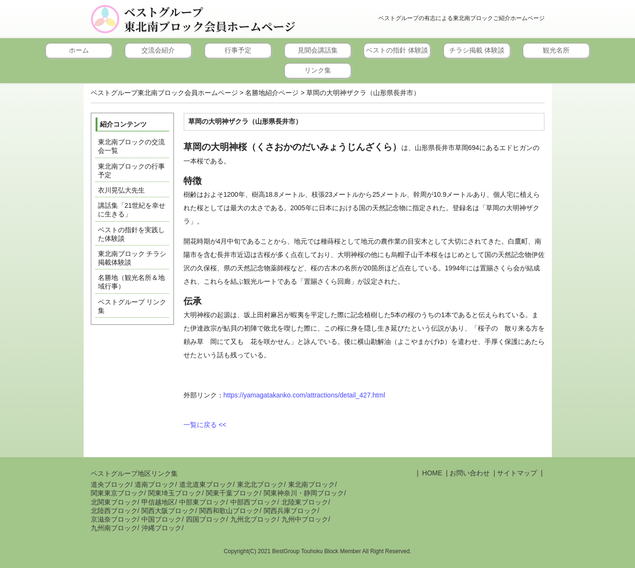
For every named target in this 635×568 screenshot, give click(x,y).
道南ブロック (155, 484)
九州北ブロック (253, 519)
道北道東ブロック (206, 484)
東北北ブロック (260, 484)
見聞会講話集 (318, 50)
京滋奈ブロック (114, 519)
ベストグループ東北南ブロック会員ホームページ (210, 19)
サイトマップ (517, 473)
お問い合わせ (470, 473)
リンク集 (317, 70)
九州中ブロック (304, 519)
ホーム (79, 50)
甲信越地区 (158, 502)
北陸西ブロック (114, 510)
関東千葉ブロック (232, 493)
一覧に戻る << (204, 425)
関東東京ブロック (117, 493)
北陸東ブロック (304, 502)
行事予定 (238, 50)
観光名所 (556, 50)
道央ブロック (111, 484)
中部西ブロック (253, 502)
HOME (431, 473)
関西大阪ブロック (168, 510)
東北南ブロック (311, 484)
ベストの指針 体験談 (397, 50)
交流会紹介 (158, 50)
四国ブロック (206, 519)
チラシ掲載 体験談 (477, 50)
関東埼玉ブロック (175, 493)
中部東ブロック (202, 502)
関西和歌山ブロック (229, 510)
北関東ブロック (114, 502)
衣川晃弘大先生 (121, 190)
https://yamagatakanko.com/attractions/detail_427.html (305, 395)
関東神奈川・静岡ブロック (304, 493)
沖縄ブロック (161, 528)
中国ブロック (161, 519)
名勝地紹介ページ (272, 92)
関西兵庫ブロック (290, 510)
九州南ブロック (114, 528)
